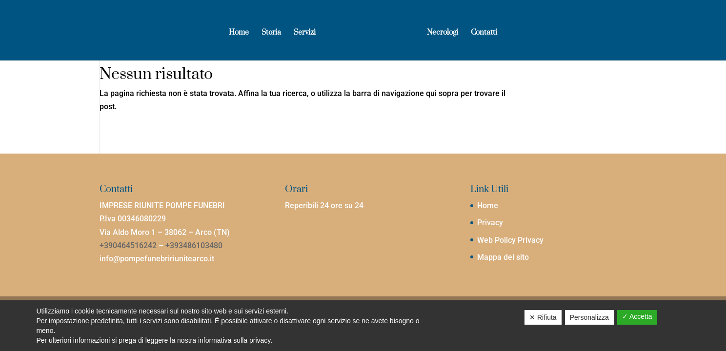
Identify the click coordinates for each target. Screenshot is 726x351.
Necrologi (442, 33)
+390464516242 (128, 245)
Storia (271, 33)
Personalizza (589, 317)
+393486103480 (193, 245)
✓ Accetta (637, 316)
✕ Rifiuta (543, 317)
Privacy (490, 222)
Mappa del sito (503, 257)
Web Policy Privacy (510, 240)
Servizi (305, 33)
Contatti (484, 33)
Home (239, 33)
